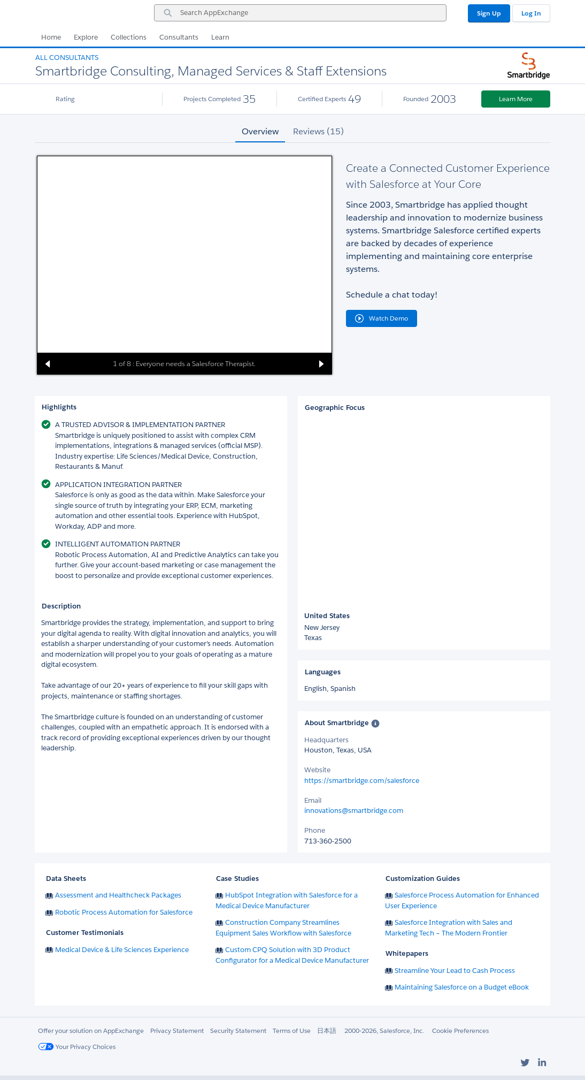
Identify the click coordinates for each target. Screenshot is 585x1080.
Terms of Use (292, 1030)
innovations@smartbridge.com (353, 810)
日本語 (326, 1030)
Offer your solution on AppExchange (91, 1030)
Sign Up (489, 13)
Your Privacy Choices (77, 1046)
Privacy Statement (177, 1030)
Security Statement (238, 1030)
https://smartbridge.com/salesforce (361, 780)
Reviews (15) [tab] (318, 131)
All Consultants (66, 57)
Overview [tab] (260, 131)
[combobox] (300, 12)
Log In (531, 13)
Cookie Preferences (460, 1030)
